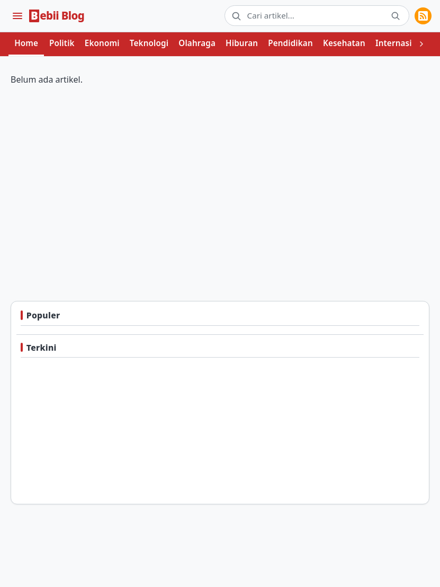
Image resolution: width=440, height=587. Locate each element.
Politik (62, 43)
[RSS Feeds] (423, 15)
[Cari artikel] (315, 16)
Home (26, 43)
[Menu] (17, 15)
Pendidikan (290, 43)
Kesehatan (344, 43)
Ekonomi (102, 43)
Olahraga (196, 43)
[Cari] (395, 16)
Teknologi (149, 43)
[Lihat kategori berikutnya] (421, 44)
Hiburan (242, 43)
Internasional (402, 43)
